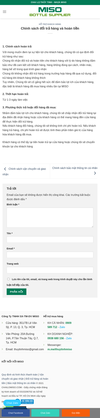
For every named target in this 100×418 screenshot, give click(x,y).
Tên (10, 233)
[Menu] (5, 12)
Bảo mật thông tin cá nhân (22, 383)
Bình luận (13, 204)
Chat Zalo (45, 413)
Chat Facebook (15, 413)
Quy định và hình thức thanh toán (20, 374)
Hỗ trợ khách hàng (50, 24)
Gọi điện (76, 413)
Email (11, 248)
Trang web (13, 263)
